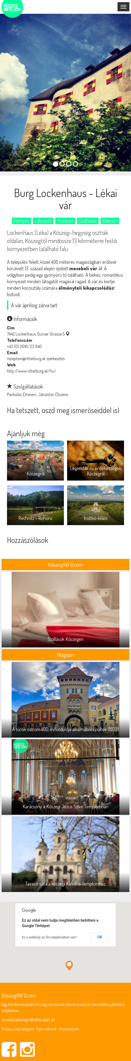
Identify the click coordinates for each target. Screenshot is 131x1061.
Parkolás (14, 394)
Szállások (87, 221)
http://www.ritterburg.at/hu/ (31, 371)
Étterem (110, 221)
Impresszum (69, 1029)
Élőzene (61, 394)
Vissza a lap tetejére (18, 1029)
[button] (69, 966)
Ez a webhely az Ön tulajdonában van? (49, 937)
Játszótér (46, 394)
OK (99, 937)
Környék (21, 221)
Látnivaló (43, 221)
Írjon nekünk (46, 1029)
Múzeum (65, 221)
